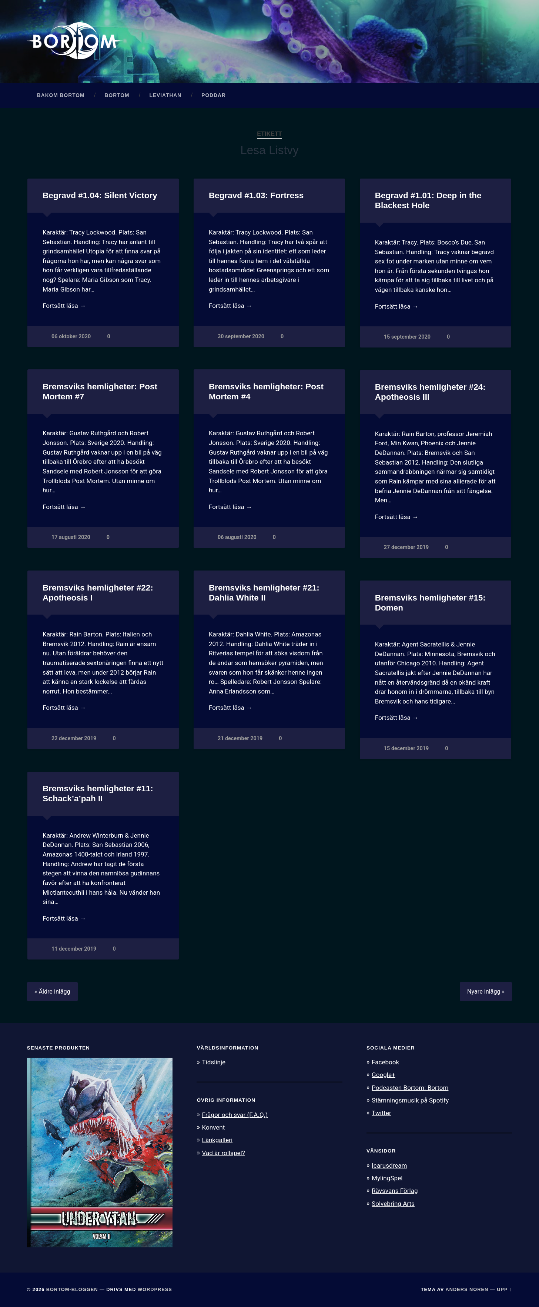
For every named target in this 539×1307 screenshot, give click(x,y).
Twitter (381, 1113)
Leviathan (165, 95)
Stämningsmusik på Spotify (410, 1100)
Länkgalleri (217, 1140)
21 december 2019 (240, 738)
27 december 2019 (406, 547)
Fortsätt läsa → (64, 305)
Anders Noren (466, 1289)
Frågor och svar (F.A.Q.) (235, 1114)
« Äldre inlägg (52, 991)
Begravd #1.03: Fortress (256, 195)
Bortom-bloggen (72, 1289)
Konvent (213, 1127)
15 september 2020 (407, 337)
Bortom (117, 95)
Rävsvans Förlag (395, 1190)
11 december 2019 (73, 949)
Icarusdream (389, 1165)
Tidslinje (213, 1062)
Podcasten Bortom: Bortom (410, 1087)
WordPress (155, 1289)
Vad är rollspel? (223, 1153)
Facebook (385, 1062)
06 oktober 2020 (71, 336)
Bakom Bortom (61, 95)
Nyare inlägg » (486, 991)
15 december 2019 (406, 748)
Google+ (383, 1074)
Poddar (213, 95)
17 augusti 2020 (70, 537)
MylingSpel (387, 1178)
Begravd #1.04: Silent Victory (100, 195)
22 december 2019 (73, 738)
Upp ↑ (504, 1289)
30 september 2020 (241, 336)
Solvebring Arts (393, 1203)
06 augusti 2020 (237, 537)
